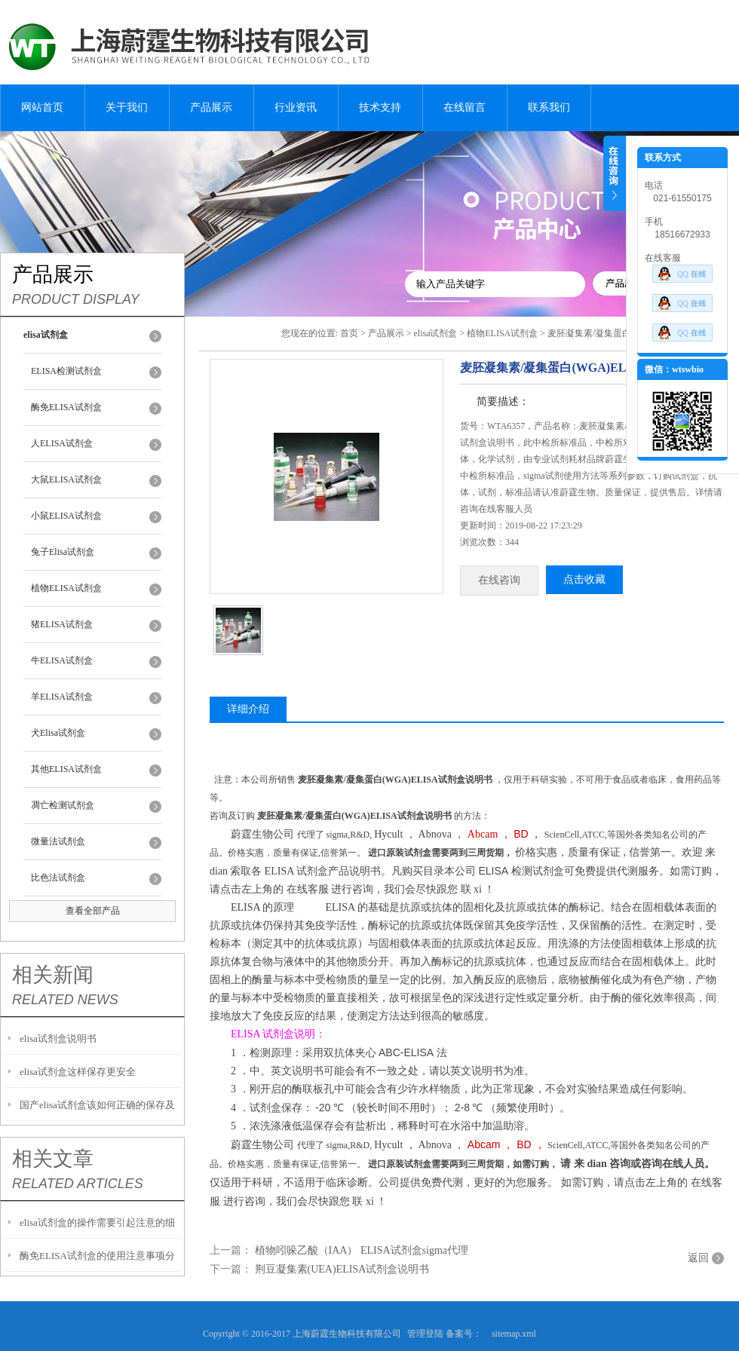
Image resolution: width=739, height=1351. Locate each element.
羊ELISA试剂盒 (62, 696)
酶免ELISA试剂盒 (66, 407)
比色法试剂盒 (58, 877)
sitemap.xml (514, 1333)
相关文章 (53, 1158)
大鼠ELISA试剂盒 (66, 479)
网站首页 (42, 107)
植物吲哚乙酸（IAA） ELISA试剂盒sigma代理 (362, 1250)
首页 (349, 333)
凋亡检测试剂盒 (62, 805)
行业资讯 (295, 107)
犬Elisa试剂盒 (58, 733)
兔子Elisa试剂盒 (62, 552)
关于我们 (127, 107)
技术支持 (380, 107)
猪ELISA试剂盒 (62, 624)
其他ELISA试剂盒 (66, 769)
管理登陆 (425, 1333)
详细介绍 (248, 709)
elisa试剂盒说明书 (58, 1038)
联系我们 (549, 107)
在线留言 (464, 107)
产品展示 (211, 107)
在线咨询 (499, 580)
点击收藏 (584, 579)
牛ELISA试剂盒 (62, 660)
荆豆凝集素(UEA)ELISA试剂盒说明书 (342, 1269)
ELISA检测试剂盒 (66, 371)
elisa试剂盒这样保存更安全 (78, 1071)
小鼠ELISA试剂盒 (66, 515)
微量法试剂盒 (58, 841)
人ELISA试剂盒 (62, 443)
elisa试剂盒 (435, 333)
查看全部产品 (93, 910)
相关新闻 (53, 974)
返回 (698, 1258)
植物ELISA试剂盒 (66, 588)
